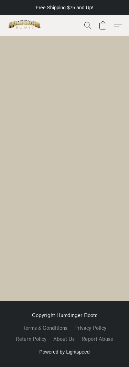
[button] (25, 25)
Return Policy (31, 339)
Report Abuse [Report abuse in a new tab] (97, 339)
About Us (64, 339)
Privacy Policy (90, 328)
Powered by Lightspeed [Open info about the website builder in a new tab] (64, 352)
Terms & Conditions (45, 328)
